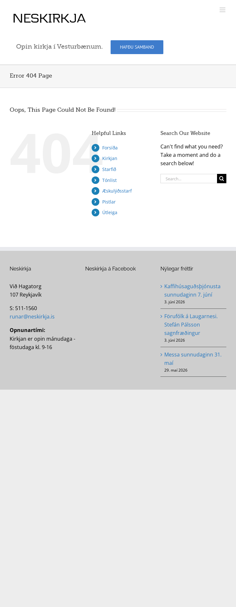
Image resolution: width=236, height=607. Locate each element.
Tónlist (109, 180)
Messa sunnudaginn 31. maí (193, 358)
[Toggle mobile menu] (223, 9)
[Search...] (188, 178)
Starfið (109, 169)
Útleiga (109, 212)
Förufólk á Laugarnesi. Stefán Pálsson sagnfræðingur (191, 325)
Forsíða (110, 148)
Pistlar (109, 202)
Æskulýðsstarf (117, 191)
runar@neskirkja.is (32, 316)
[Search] (221, 178)
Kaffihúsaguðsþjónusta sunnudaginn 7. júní (192, 290)
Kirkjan (109, 158)
